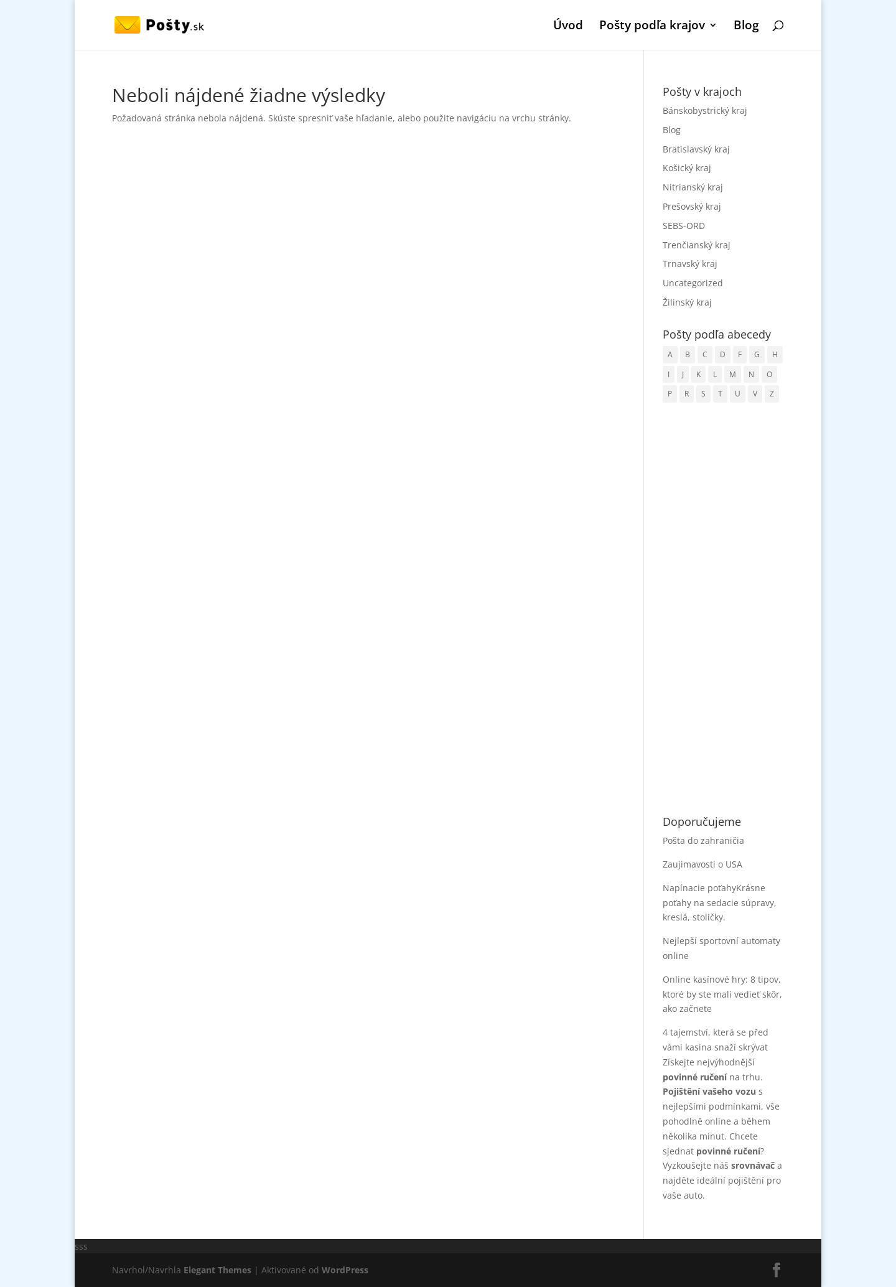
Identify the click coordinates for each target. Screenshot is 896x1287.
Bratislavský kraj (696, 149)
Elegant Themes (217, 1270)
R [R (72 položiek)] (686, 393)
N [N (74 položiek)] (751, 374)
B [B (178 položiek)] (687, 354)
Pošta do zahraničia (703, 840)
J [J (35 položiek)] (683, 374)
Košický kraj (687, 168)
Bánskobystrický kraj (705, 110)
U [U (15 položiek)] (737, 393)
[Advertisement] (723, 610)
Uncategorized (693, 283)
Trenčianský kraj (696, 245)
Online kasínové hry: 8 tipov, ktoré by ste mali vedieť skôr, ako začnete (722, 994)
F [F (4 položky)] (740, 354)
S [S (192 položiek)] (703, 393)
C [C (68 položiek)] (704, 354)
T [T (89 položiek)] (720, 393)
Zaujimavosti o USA (702, 864)
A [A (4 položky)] (670, 354)
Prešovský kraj (692, 206)
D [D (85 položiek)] (723, 354)
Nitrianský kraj (693, 187)
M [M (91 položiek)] (732, 374)
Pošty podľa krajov (652, 27)
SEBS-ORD (684, 226)
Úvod (568, 27)
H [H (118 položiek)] (775, 354)
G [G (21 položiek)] (757, 354)
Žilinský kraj (687, 302)
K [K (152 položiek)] (698, 374)
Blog (746, 27)
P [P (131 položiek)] (670, 393)
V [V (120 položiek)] (755, 393)
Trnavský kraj (690, 263)
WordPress (345, 1270)
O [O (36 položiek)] (769, 374)
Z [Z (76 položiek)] (772, 393)
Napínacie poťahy (699, 888)
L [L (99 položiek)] (715, 374)
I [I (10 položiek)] (669, 374)
